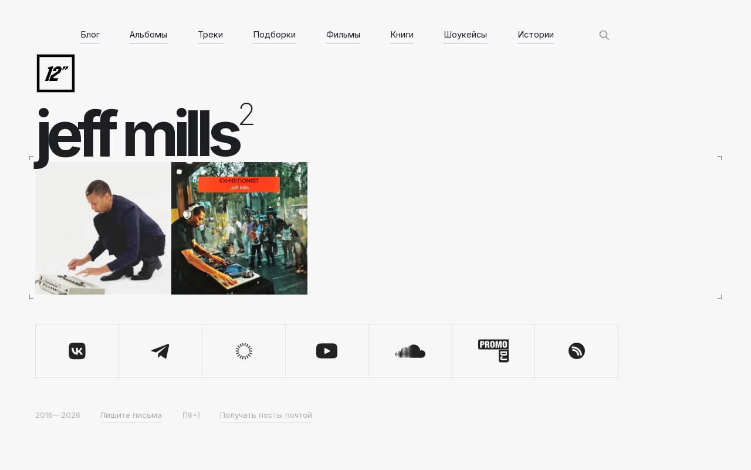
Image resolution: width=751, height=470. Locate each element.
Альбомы (148, 34)
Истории (535, 34)
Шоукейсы (465, 34)
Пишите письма (131, 415)
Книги (402, 34)
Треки (210, 34)
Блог (90, 34)
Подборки (274, 34)
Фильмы (343, 34)
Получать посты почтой (266, 415)
